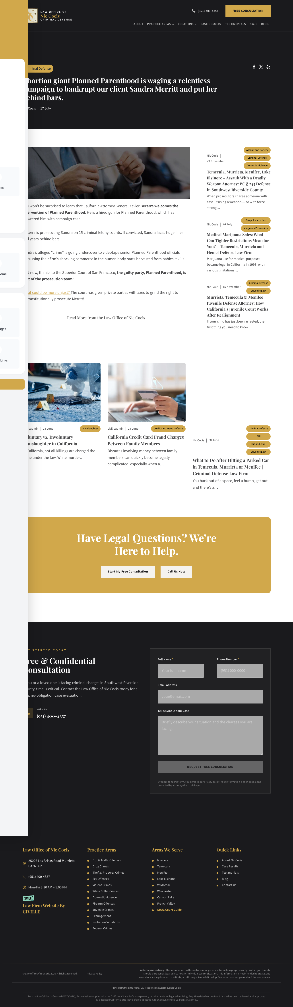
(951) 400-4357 (208, 11)
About (138, 24)
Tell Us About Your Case (173, 711)
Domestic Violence (257, 165)
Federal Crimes (102, 928)
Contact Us (229, 885)
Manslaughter (90, 428)
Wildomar (163, 885)
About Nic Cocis (232, 860)
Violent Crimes (102, 885)
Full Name (165, 659)
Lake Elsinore (166, 879)
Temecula (163, 866)
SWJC (253, 24)
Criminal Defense (38, 68)
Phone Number (228, 659)
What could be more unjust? (47, 292)
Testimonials (235, 24)
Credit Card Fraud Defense (168, 428)
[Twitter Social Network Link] (261, 67)
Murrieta (162, 860)
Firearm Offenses (104, 903)
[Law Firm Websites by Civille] (50, 905)
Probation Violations (106, 922)
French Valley (166, 903)
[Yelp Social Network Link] (268, 67)
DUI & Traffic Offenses (107, 860)
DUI (258, 436)
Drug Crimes (101, 866)
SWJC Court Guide (169, 910)
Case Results (211, 24)
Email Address (167, 685)
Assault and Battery (257, 150)
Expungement (102, 916)
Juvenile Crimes (103, 910)
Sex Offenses (101, 879)
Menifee (162, 873)
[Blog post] (62, 392)
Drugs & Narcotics (256, 220)
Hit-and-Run (258, 444)
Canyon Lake (165, 897)
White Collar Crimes (105, 891)
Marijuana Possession (256, 228)
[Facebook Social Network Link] (254, 67)
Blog (265, 24)
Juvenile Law (258, 291)
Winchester (164, 891)
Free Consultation (248, 11)
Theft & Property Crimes (108, 873)
